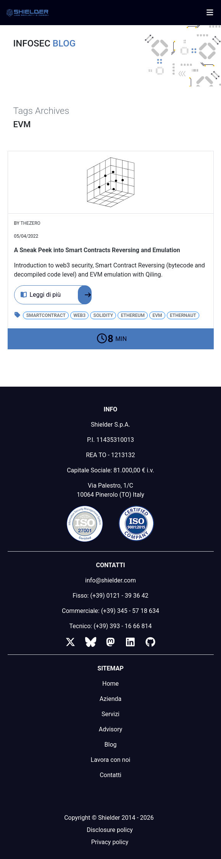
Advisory (111, 729)
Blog (111, 744)
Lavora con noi (111, 759)
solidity (103, 315)
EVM (157, 315)
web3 (79, 315)
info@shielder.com (110, 580)
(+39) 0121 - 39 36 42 (119, 595)
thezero (30, 223)
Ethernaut (183, 315)
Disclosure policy (110, 829)
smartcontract (46, 315)
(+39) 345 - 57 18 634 (130, 610)
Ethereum (133, 315)
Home (110, 683)
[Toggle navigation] (210, 12)
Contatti (110, 775)
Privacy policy (110, 842)
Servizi (110, 714)
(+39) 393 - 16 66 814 (123, 626)
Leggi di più (56, 294)
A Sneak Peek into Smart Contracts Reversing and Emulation (97, 250)
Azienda (110, 698)
